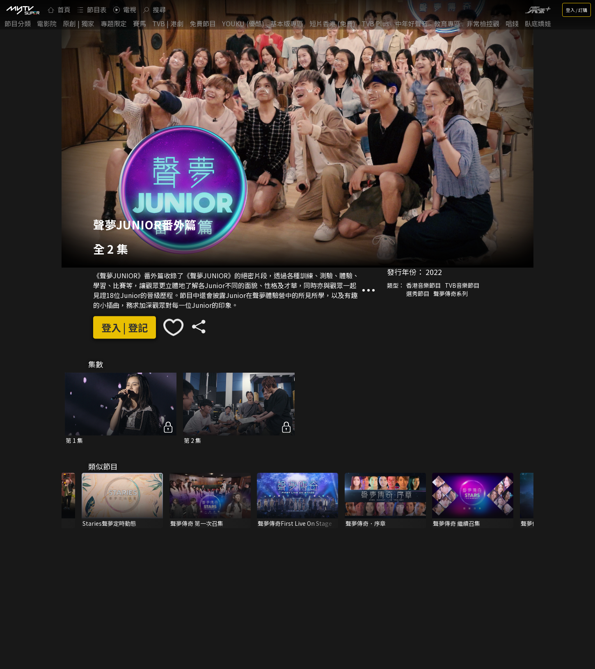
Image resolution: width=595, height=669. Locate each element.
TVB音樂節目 (462, 285)
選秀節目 (417, 293)
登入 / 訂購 (576, 10)
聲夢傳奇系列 (450, 293)
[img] (22, 9)
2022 (434, 271)
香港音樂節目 (423, 285)
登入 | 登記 (124, 327)
